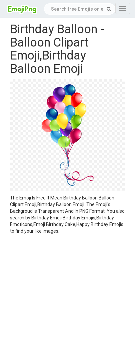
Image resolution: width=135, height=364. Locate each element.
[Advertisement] (62, 300)
